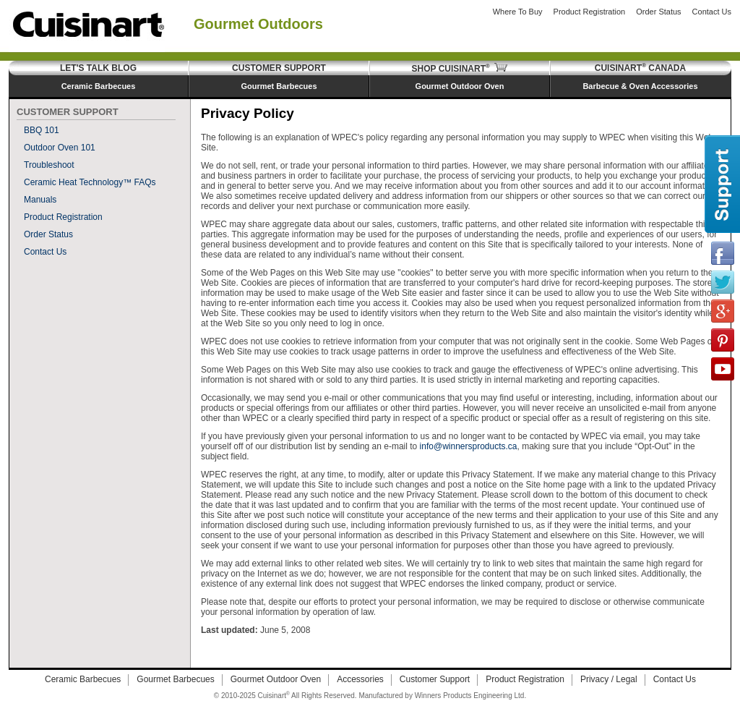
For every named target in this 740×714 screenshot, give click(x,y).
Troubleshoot (49, 165)
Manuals (40, 200)
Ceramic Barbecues (98, 86)
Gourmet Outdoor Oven (460, 86)
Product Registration (590, 11)
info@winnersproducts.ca (468, 446)
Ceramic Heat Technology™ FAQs (90, 182)
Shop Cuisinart (460, 69)
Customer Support (279, 68)
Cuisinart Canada (640, 68)
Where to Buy (518, 11)
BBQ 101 (41, 130)
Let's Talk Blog (98, 68)
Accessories (360, 679)
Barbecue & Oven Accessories (639, 86)
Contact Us (711, 11)
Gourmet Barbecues (279, 86)
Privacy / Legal (608, 679)
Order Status (658, 11)
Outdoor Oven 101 (59, 148)
